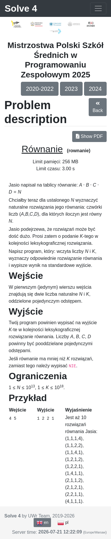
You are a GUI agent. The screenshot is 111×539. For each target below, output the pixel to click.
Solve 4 (21, 8)
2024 (95, 89)
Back (97, 107)
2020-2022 (40, 89)
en (42, 522)
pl (62, 522)
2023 (71, 89)
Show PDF (89, 136)
